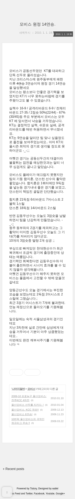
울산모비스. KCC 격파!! (25, 409)
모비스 (31, 388)
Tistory (33, 488)
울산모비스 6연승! (21, 414)
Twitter (29, 493)
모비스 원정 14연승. (37, 24)
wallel (55, 488)
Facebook (39, 493)
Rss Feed (15, 493)
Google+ (60, 493)
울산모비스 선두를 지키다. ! (27, 404)
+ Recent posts (13, 469)
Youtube (50, 493)
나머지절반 (18, 388)
